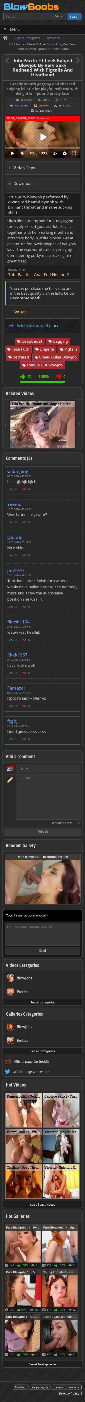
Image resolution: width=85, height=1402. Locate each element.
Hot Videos (16, 1085)
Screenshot (43, 110)
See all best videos (42, 1204)
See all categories (42, 1002)
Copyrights (40, 1387)
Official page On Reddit (31, 1061)
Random (64, 105)
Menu (15, 29)
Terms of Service (66, 1387)
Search (74, 16)
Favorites (21, 105)
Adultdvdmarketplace (38, 325)
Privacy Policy (69, 1393)
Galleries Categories (24, 1014)
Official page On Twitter (31, 1072)
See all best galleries (43, 1364)
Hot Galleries (18, 1216)
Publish (42, 832)
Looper (44, 105)
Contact (21, 1387)
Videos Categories (22, 965)
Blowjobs (26, 100)
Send (42, 950)
